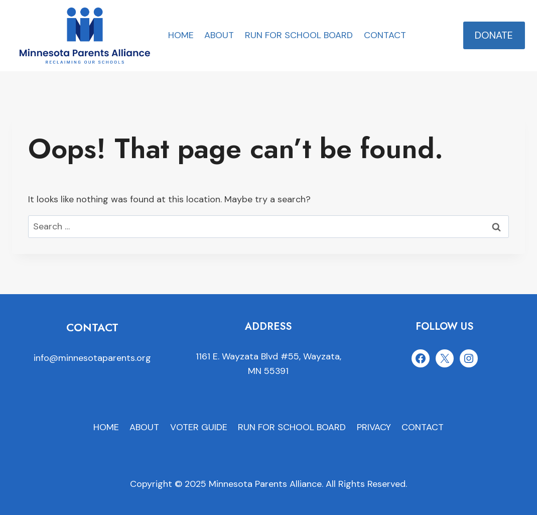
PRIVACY (374, 427)
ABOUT (219, 35)
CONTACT (385, 35)
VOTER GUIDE (198, 427)
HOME (181, 35)
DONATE (494, 35)
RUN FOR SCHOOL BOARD (299, 35)
